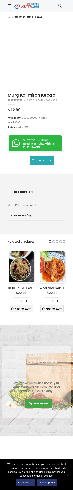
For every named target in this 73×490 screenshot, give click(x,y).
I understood (25, 482)
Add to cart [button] (23, 308)
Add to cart (44, 160)
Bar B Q (24, 126)
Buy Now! (38, 403)
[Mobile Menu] (10, 6)
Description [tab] (23, 192)
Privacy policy (47, 482)
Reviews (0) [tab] (22, 215)
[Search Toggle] (60, 6)
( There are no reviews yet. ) (40, 100)
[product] (21, 266)
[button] (50, 241)
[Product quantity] (18, 160)
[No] (68, 475)
